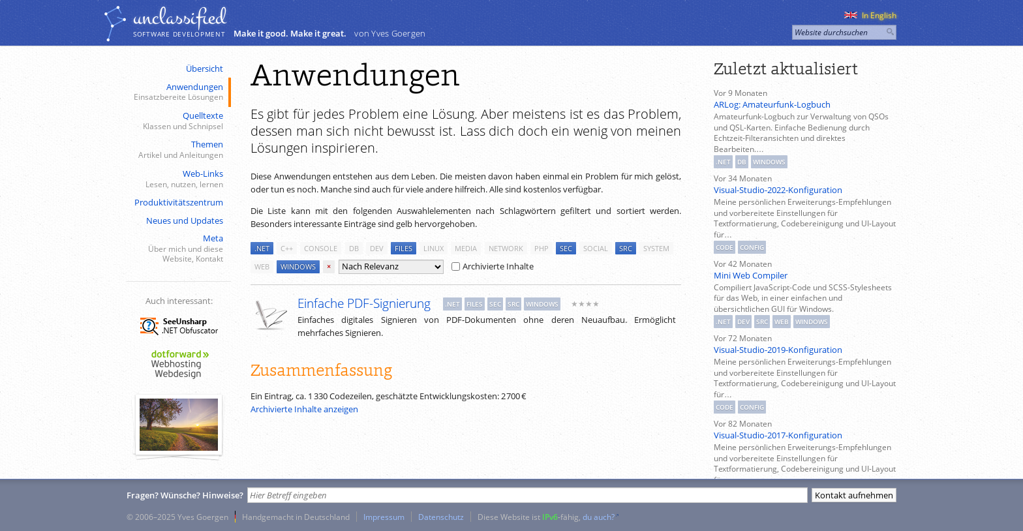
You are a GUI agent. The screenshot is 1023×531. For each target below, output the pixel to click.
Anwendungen (177, 92)
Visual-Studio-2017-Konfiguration (778, 435)
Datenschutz (441, 516)
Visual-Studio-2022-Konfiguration (778, 190)
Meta (177, 248)
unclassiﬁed (179, 17)
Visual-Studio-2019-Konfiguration (778, 350)
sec (566, 248)
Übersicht (204, 68)
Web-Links (177, 179)
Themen (177, 149)
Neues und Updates (184, 220)
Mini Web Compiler (750, 275)
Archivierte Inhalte (492, 266)
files (403, 248)
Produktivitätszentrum (178, 202)
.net (261, 248)
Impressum (384, 516)
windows (298, 266)
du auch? (599, 516)
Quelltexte (177, 121)
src (625, 248)
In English (870, 15)
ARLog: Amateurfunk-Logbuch (772, 104)
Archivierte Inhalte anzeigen (304, 409)
